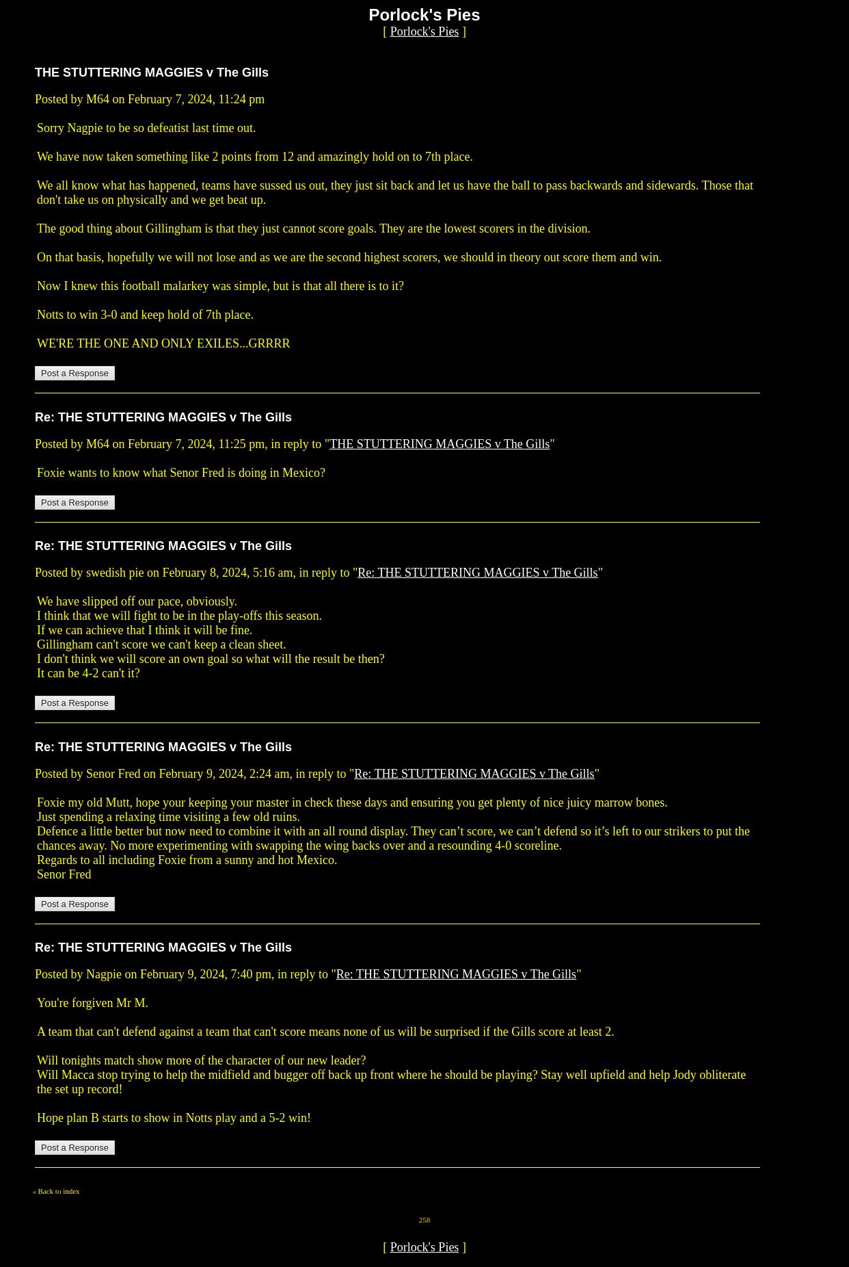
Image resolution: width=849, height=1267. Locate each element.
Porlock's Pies (424, 31)
